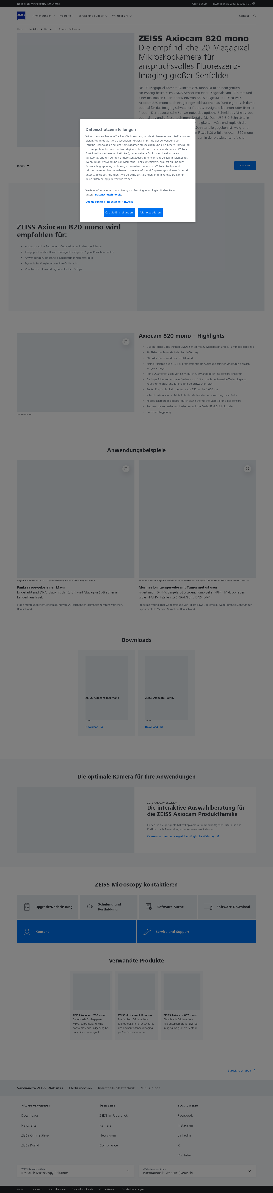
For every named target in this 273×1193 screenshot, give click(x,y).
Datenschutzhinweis (108, 194)
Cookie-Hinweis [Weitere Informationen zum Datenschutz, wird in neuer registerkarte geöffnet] (96, 202)
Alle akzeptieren (150, 212)
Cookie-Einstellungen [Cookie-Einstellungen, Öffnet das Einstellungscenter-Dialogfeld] (119, 212)
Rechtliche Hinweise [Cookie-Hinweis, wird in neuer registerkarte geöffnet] (120, 202)
